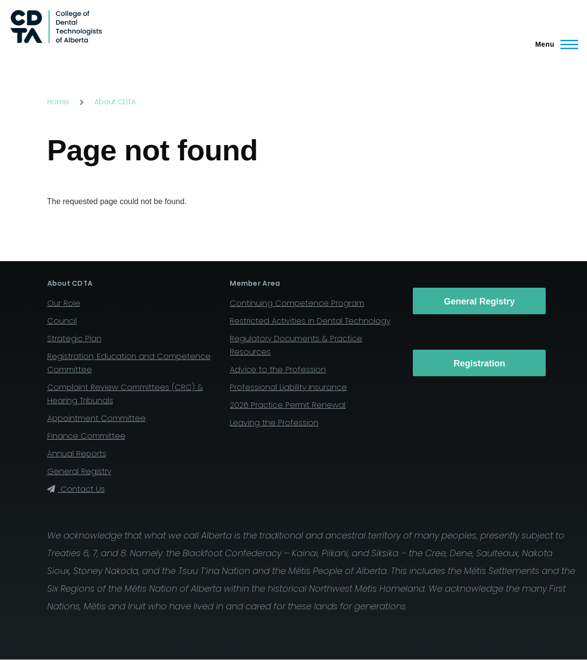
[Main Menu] (553, 44)
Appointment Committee (96, 418)
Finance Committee (86, 436)
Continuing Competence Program (297, 303)
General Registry (79, 471)
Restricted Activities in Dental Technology (310, 321)
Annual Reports (76, 453)
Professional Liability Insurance (288, 387)
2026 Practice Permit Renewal (287, 405)
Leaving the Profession (274, 422)
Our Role (63, 303)
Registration (479, 363)
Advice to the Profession (278, 369)
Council (62, 321)
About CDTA (115, 102)
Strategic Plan (74, 338)
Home (58, 102)
